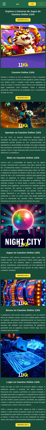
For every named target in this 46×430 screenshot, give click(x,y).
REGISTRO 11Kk (23, 20)
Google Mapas (4, 429)
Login (32, 4)
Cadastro (41, 4)
